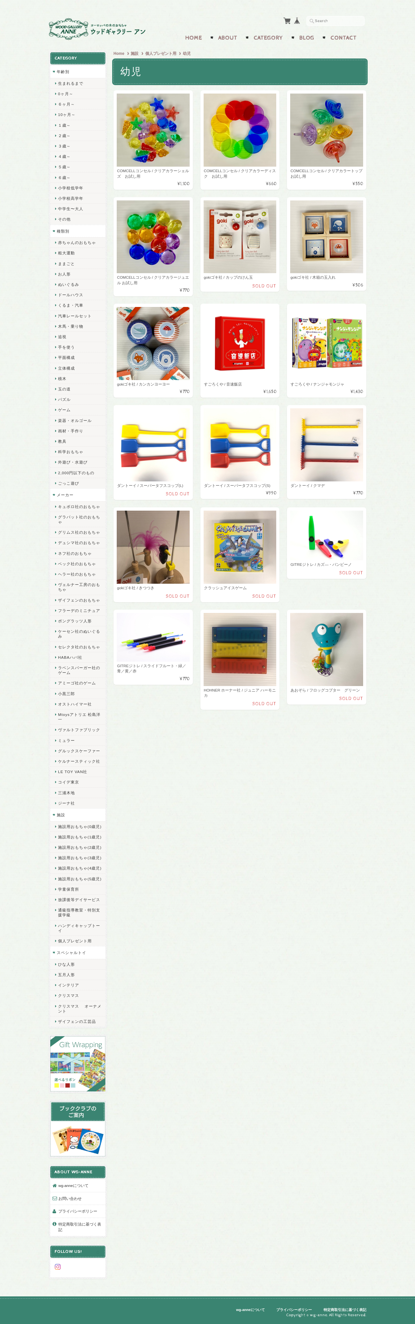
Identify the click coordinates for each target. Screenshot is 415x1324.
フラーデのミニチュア (79, 610)
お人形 (64, 274)
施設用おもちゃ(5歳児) (79, 879)
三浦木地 (66, 793)
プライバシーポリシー (77, 1211)
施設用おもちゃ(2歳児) (79, 847)
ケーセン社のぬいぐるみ (79, 633)
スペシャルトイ (71, 952)
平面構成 (66, 357)
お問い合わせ (70, 1198)
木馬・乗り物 (70, 326)
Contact (343, 38)
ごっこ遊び (68, 483)
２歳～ (64, 136)
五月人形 (66, 975)
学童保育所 (68, 889)
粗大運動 (66, 253)
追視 (62, 337)
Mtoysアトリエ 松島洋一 (79, 716)
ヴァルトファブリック (79, 730)
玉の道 (64, 389)
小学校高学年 (70, 198)
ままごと (66, 263)
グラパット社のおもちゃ (79, 519)
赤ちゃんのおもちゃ (77, 242)
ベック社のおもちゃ (77, 564)
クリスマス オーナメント (79, 1008)
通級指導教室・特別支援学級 (79, 912)
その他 (64, 219)
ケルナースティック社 (79, 761)
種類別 (63, 231)
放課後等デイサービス (79, 900)
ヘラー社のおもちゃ (77, 574)
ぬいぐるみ (68, 284)
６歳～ (64, 177)
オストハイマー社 (75, 704)
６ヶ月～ (66, 104)
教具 (62, 441)
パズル (64, 399)
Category (268, 38)
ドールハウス (70, 295)
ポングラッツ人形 (75, 621)
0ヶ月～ (65, 94)
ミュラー (66, 740)
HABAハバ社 (70, 657)
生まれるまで (70, 83)
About (227, 38)
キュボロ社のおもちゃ (79, 506)
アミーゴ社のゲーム (77, 683)
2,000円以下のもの (76, 473)
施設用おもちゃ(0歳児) (79, 826)
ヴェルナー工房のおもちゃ (79, 587)
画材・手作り (70, 431)
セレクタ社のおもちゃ (79, 647)
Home (193, 38)
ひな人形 (66, 964)
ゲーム (64, 410)
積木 (62, 378)
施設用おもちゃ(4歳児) (79, 868)
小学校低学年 (70, 188)
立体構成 (66, 368)
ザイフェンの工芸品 (77, 1021)
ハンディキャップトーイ (79, 928)
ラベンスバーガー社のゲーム (79, 670)
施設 (134, 53)
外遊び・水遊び (73, 462)
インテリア (68, 985)
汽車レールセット (75, 316)
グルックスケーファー (79, 751)
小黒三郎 (66, 694)
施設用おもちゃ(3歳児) (79, 858)
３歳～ (64, 146)
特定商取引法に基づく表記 (79, 1227)
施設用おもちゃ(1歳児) (79, 837)
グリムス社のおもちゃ (79, 532)
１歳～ (64, 125)
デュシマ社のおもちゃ (79, 543)
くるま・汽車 (70, 305)
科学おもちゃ (70, 452)
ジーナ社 (66, 803)
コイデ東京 (68, 782)
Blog (306, 38)
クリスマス (68, 995)
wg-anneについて (73, 1185)
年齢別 (63, 72)
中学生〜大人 (70, 209)
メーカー (65, 495)
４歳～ (64, 156)
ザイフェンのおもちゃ (79, 600)
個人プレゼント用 (160, 53)
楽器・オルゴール (75, 420)
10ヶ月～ (67, 114)
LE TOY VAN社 (72, 772)
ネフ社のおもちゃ (75, 553)
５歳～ (64, 167)
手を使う (66, 347)
